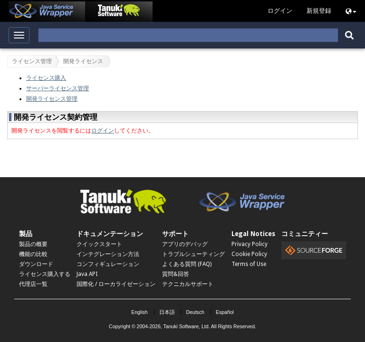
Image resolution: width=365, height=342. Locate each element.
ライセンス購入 (46, 78)
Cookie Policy (249, 254)
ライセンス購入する (44, 274)
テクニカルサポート (187, 284)
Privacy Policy (249, 244)
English (139, 312)
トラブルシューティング (193, 254)
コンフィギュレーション (108, 264)
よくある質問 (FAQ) (186, 264)
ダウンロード (36, 264)
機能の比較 (33, 254)
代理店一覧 (33, 284)
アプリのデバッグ (185, 244)
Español (225, 312)
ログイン (102, 130)
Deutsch (195, 312)
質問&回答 (175, 274)
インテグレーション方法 (108, 254)
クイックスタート (99, 244)
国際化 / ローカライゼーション (116, 284)
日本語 (167, 312)
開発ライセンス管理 (51, 98)
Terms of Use (248, 264)
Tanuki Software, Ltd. (186, 326)
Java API (87, 274)
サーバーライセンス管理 (57, 88)
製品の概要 (33, 244)
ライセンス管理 (32, 61)
